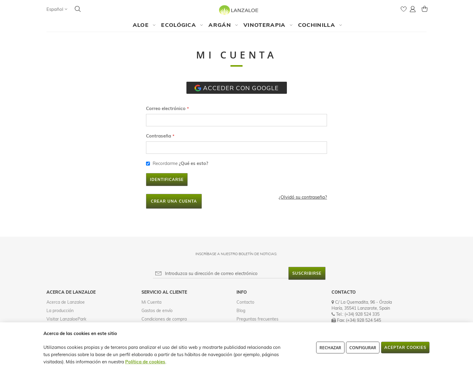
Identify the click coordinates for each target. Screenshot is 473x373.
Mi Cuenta (151, 302)
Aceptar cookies (405, 347)
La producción (60, 310)
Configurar (362, 347)
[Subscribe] (306, 273)
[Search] (78, 9)
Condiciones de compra (164, 319)
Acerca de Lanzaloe (65, 302)
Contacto (245, 302)
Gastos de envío (157, 310)
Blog (241, 310)
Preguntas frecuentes (257, 319)
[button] (56, 9)
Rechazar (330, 347)
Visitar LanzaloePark (66, 319)
